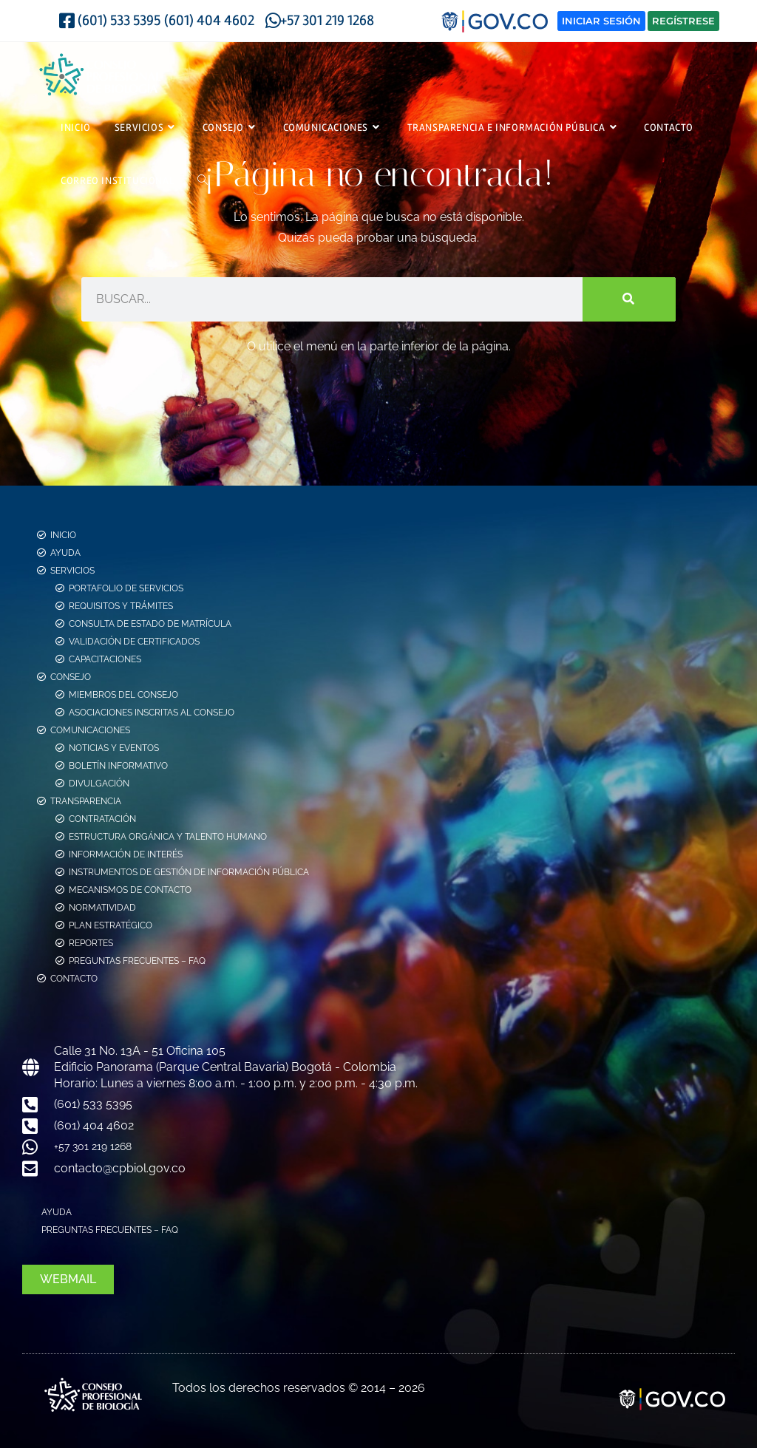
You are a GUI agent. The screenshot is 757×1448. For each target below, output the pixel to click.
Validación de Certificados (134, 640)
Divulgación (99, 782)
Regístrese (683, 21)
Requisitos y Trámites (121, 604)
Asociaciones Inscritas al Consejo (151, 711)
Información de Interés (126, 853)
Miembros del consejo (123, 693)
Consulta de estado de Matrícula (150, 622)
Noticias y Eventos (114, 746)
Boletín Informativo (118, 764)
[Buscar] (629, 297)
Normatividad (102, 906)
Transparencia (85, 800)
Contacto (74, 977)
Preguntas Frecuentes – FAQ (137, 959)
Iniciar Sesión (601, 21)
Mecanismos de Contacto (130, 888)
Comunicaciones (90, 729)
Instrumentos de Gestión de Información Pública (189, 871)
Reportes (91, 942)
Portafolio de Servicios (126, 587)
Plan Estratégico (110, 924)
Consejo (70, 675)
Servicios (72, 569)
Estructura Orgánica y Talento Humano (168, 835)
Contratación (102, 817)
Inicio (63, 533)
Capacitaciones (105, 658)
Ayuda (65, 551)
